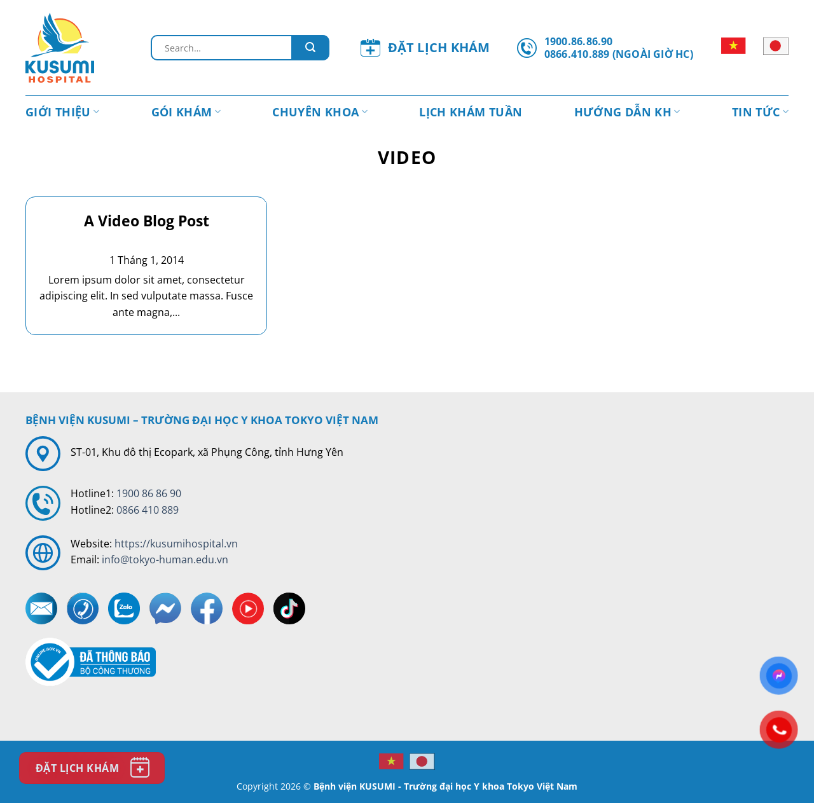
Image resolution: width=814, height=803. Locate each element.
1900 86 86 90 (148, 493)
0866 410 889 (147, 510)
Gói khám (186, 112)
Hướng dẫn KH (627, 112)
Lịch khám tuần (470, 112)
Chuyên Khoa (320, 112)
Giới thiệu (62, 112)
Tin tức (760, 112)
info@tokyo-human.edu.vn (165, 559)
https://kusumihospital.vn (176, 544)
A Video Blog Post (146, 221)
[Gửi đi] (310, 47)
